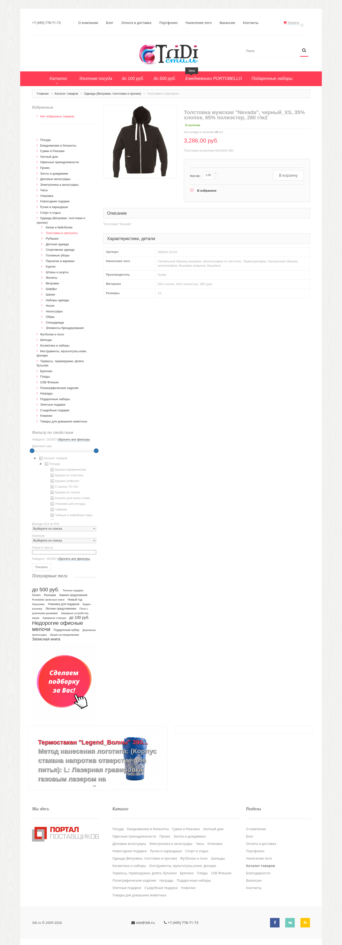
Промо (45, 165)
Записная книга (46, 637)
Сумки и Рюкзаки (52, 149)
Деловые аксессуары (55, 177)
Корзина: (296, 23)
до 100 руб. (79, 615)
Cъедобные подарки (54, 408)
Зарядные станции (54, 615)
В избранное (206, 188)
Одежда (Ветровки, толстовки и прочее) (112, 91)
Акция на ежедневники (64, 632)
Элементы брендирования (65, 326)
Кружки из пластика (66, 473)
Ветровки (52, 281)
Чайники (58, 507)
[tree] (64, 486)
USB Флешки (49, 380)
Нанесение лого (200, 23)
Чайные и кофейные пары (71, 513)
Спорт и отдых (50, 210)
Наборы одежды (57, 298)
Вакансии (228, 23)
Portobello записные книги (48, 597)
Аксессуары (54, 309)
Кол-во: (195, 174)
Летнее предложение (60, 606)
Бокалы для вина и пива (69, 496)
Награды (46, 391)
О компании (90, 23)
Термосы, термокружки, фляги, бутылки (144, 868)
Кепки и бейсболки (59, 225)
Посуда (45, 138)
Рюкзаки (50, 593)
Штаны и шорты (57, 270)
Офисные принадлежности (59, 160)
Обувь (50, 315)
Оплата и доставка (138, 23)
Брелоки (46, 369)
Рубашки (52, 236)
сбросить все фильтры (73, 437)
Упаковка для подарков (63, 602)
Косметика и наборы (55, 343)
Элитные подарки (52, 402)
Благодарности (258, 868)
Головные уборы (58, 253)
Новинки (46, 414)
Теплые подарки (72, 588)
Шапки (50, 292)
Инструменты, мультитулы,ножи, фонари (182, 861)
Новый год (75, 597)
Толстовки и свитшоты (62, 231)
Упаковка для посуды (67, 502)
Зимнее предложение (73, 593)
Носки (50, 303)
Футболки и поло (52, 332)
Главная (42, 91)
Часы (44, 188)
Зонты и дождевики (54, 171)
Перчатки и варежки (60, 259)
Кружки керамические (67, 468)
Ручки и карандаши (54, 205)
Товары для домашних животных (63, 419)
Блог (111, 23)
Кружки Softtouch (64, 479)
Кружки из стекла (64, 490)
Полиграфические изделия (59, 386)
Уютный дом (49, 154)
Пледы (45, 374)
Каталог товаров (66, 91)
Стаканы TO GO (63, 485)
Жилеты (51, 276)
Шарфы (51, 287)
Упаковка (46, 193)
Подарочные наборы (55, 397)
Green (36, 593)
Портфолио (170, 23)
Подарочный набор (66, 628)
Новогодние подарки (55, 199)
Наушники (38, 602)
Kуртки (51, 264)
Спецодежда (55, 320)
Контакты (252, 23)
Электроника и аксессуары (59, 182)
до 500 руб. (45, 587)
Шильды (46, 338)
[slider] (32, 448)
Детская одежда (57, 242)
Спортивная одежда (60, 248)
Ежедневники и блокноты (58, 143)
